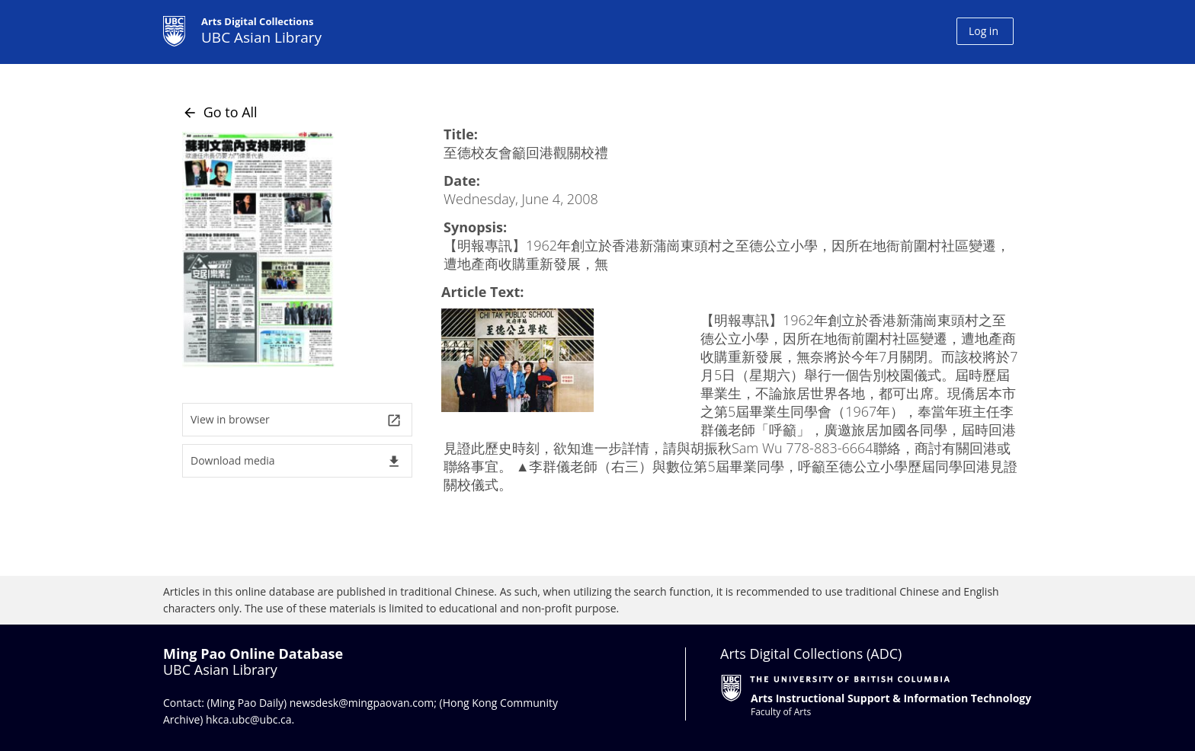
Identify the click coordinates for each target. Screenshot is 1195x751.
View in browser (296, 420)
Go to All (220, 112)
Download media (296, 461)
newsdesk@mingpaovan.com (362, 702)
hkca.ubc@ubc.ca (249, 719)
